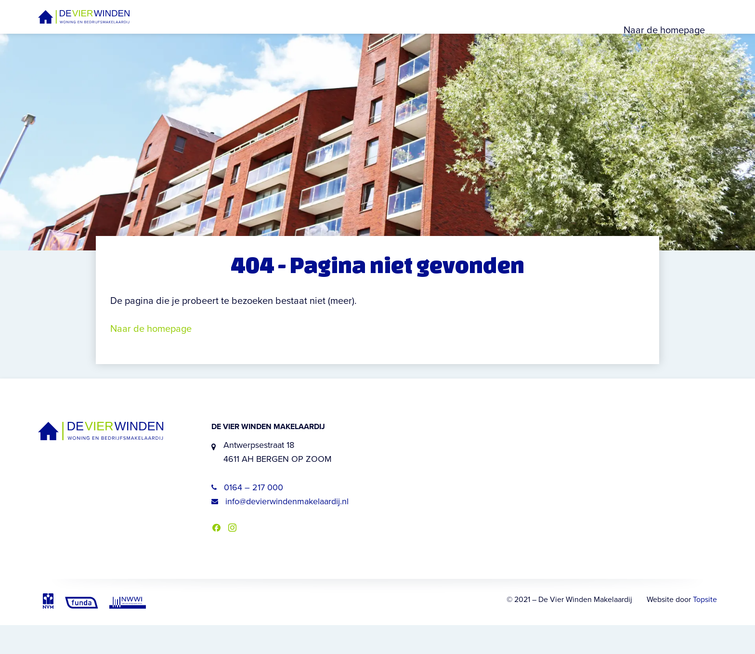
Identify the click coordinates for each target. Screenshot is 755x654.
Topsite (705, 628)
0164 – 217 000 (247, 516)
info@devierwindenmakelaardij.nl (280, 530)
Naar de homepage (664, 44)
